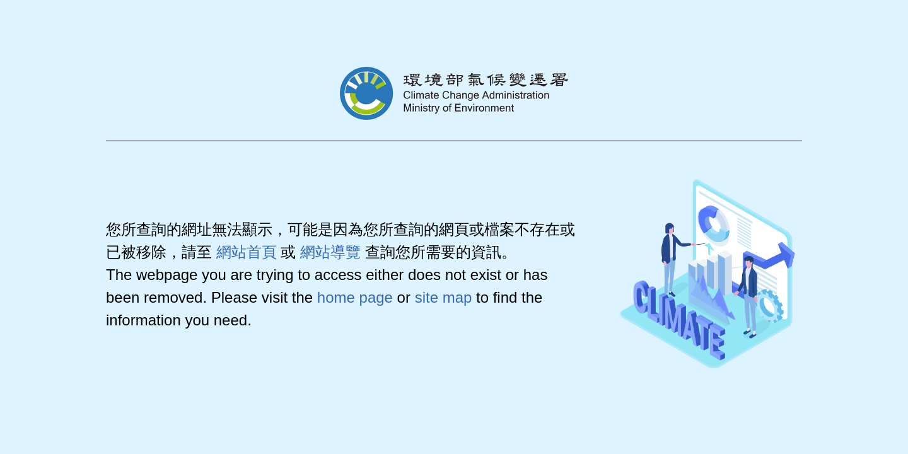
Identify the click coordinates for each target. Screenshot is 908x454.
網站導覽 (330, 251)
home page (355, 297)
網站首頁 (246, 251)
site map (443, 297)
